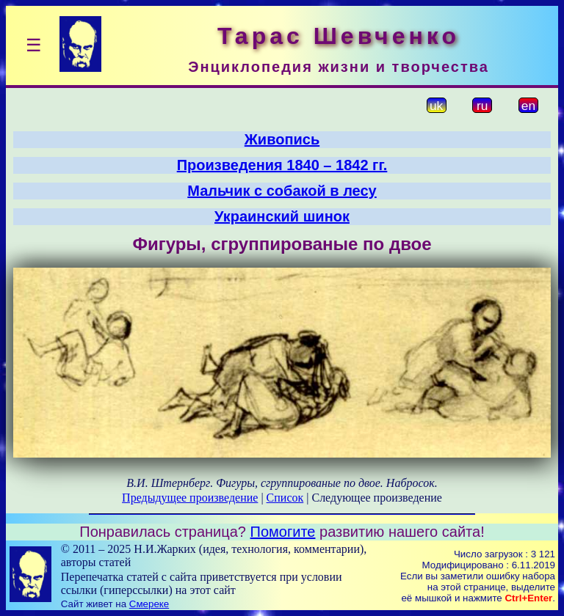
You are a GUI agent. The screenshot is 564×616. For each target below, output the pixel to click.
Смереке (149, 603)
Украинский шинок (282, 216)
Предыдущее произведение (190, 497)
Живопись (282, 139)
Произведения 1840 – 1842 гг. (282, 165)
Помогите (283, 532)
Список (285, 497)
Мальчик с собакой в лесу (281, 191)
